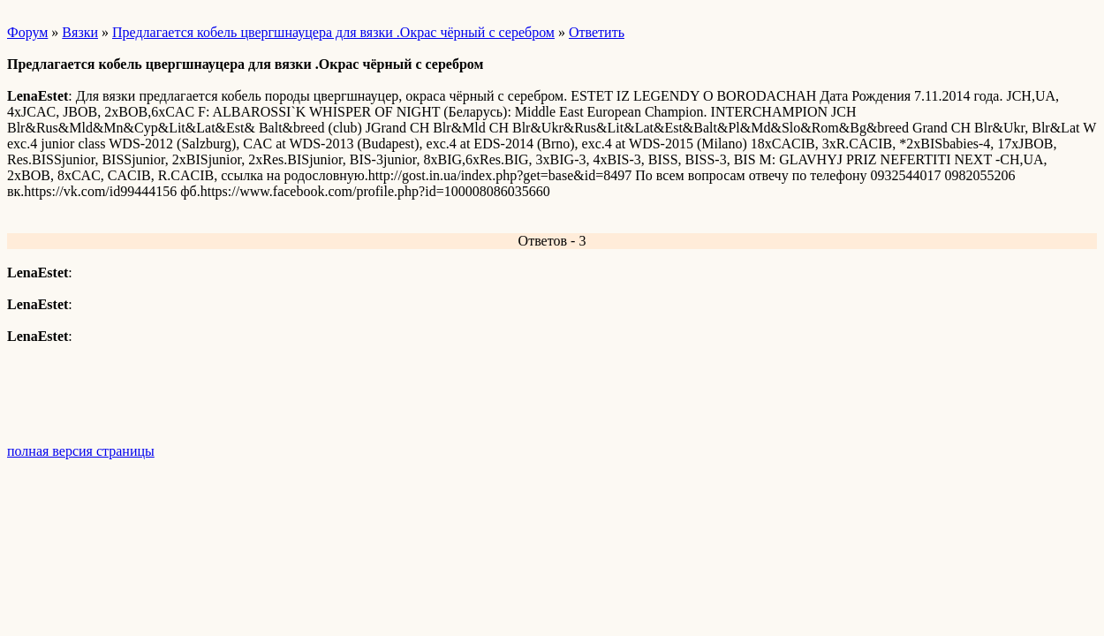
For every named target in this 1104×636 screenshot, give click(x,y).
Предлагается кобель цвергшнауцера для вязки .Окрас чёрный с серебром (333, 32)
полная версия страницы (81, 450)
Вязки (80, 32)
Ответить (596, 32)
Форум (27, 32)
